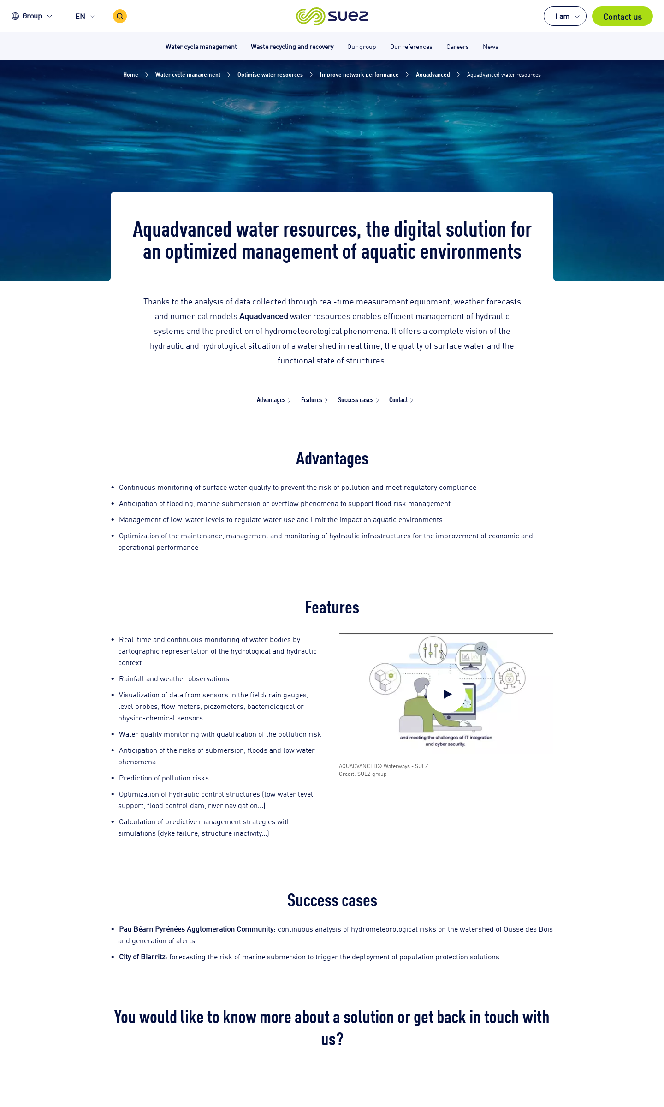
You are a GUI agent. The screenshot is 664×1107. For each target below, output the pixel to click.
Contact (398, 399)
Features (311, 399)
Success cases (356, 399)
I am (562, 16)
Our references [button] (411, 46)
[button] (332, 16)
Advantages (271, 399)
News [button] (490, 46)
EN (80, 16)
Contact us (622, 16)
